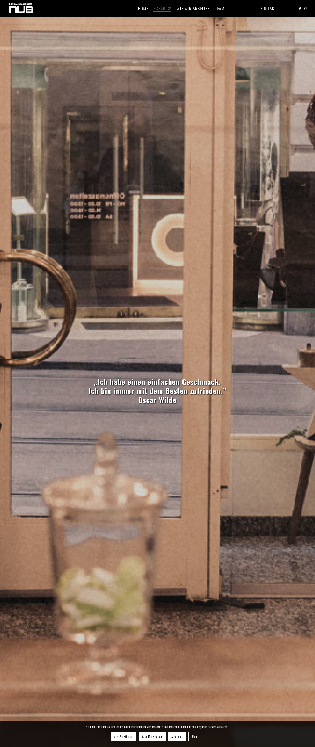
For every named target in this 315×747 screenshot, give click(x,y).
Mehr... (196, 736)
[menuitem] (143, 8)
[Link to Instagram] (306, 8)
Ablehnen (176, 736)
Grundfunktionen (152, 736)
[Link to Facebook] (300, 8)
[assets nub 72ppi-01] (21, 8)
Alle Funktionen (123, 736)
